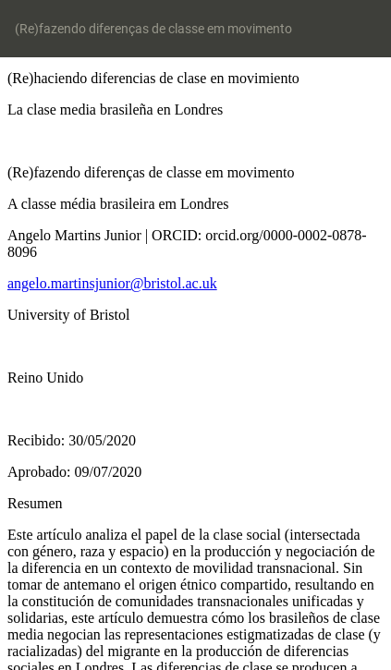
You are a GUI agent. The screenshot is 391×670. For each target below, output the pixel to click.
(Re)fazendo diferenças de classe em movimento (153, 28)
